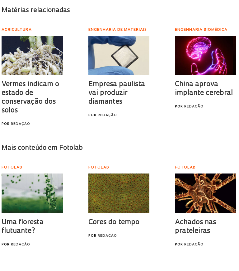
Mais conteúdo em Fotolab (42, 148)
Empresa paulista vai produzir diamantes (116, 93)
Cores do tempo (113, 222)
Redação (20, 124)
